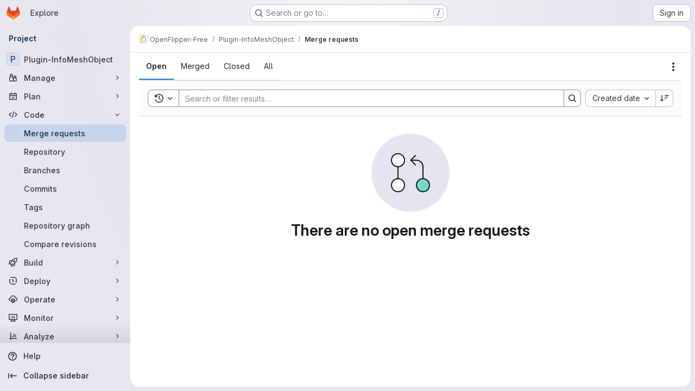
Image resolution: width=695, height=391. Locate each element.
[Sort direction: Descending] (664, 98)
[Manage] (65, 77)
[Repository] (65, 151)
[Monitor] (65, 317)
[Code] (65, 114)
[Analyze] (65, 336)
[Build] (65, 262)
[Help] (65, 356)
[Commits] (65, 188)
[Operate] (65, 299)
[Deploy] (65, 280)
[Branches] (65, 170)
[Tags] (65, 207)
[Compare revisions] (65, 244)
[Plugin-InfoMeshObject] (65, 59)
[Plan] (65, 96)
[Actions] (673, 66)
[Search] (366, 98)
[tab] (156, 66)
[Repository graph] (65, 225)
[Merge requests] (65, 133)
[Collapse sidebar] (65, 375)
